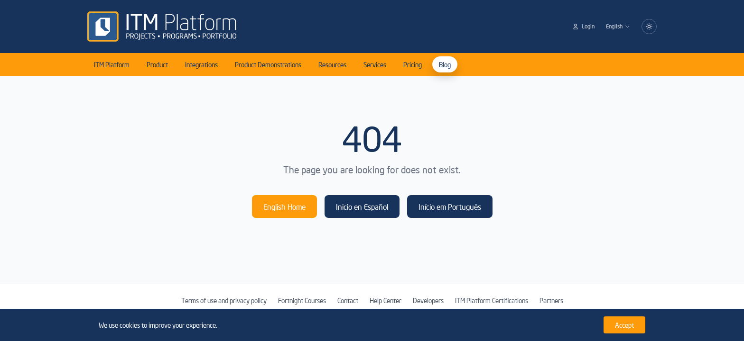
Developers (428, 300)
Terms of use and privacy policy (224, 300)
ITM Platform (112, 64)
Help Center (385, 300)
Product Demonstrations (268, 64)
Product (157, 64)
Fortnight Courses (302, 300)
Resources (332, 64)
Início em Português (449, 206)
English (618, 26)
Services (374, 64)
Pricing (412, 64)
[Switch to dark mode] (649, 26)
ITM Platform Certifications (491, 300)
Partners (551, 300)
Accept (624, 325)
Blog (445, 64)
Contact (347, 300)
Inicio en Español (362, 206)
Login (583, 26)
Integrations (201, 64)
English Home (284, 206)
